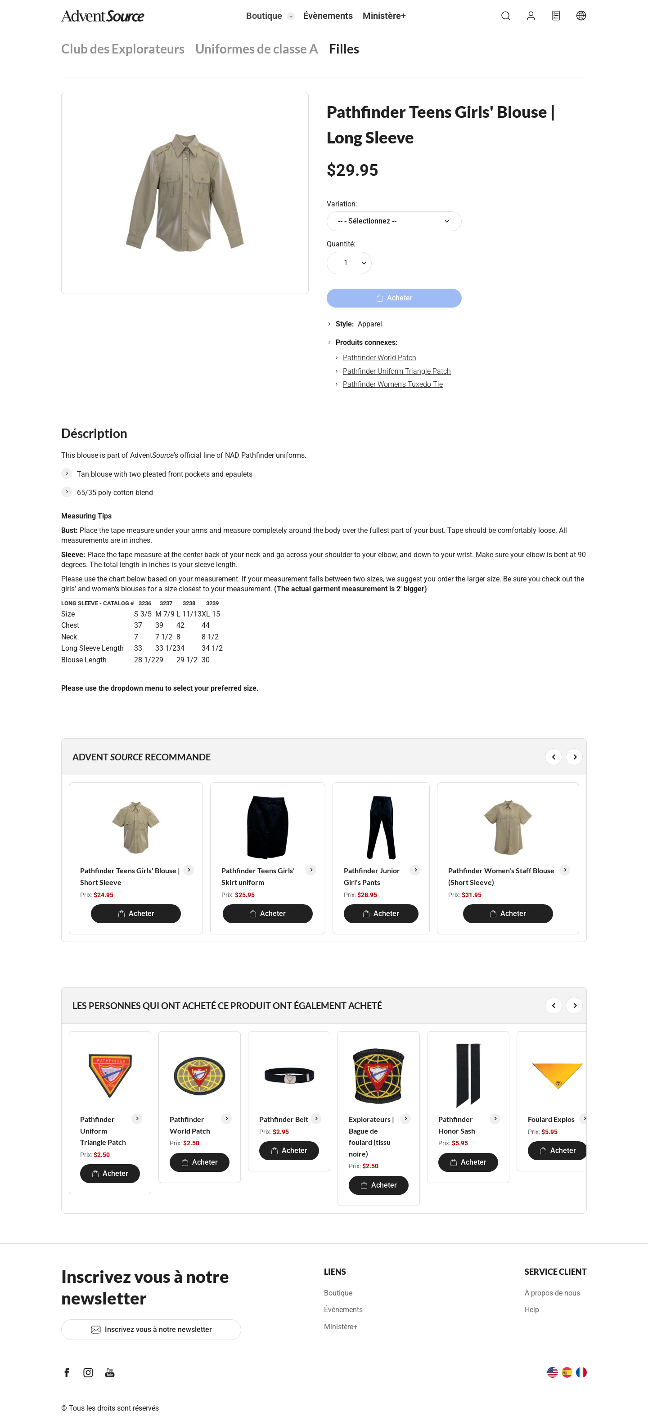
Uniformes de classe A (256, 48)
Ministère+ (384, 15)
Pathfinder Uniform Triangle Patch (397, 371)
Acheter (136, 913)
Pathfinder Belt (283, 1119)
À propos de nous (552, 1293)
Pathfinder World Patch (379, 357)
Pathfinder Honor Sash (456, 1125)
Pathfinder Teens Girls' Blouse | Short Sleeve (130, 876)
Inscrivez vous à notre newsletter (151, 1329)
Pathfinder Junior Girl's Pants (372, 876)
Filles (344, 48)
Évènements (328, 15)
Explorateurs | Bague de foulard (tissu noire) (371, 1136)
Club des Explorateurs (122, 48)
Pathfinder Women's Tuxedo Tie (393, 384)
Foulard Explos (551, 1119)
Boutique (264, 15)
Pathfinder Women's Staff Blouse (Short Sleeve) (501, 876)
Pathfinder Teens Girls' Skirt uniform (258, 876)
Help (532, 1309)
